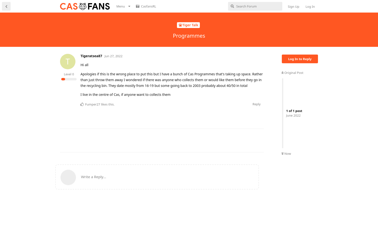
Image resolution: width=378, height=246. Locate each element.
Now (286, 153)
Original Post (292, 72)
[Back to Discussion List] (6, 6)
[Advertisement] (148, 140)
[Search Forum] (255, 6)
